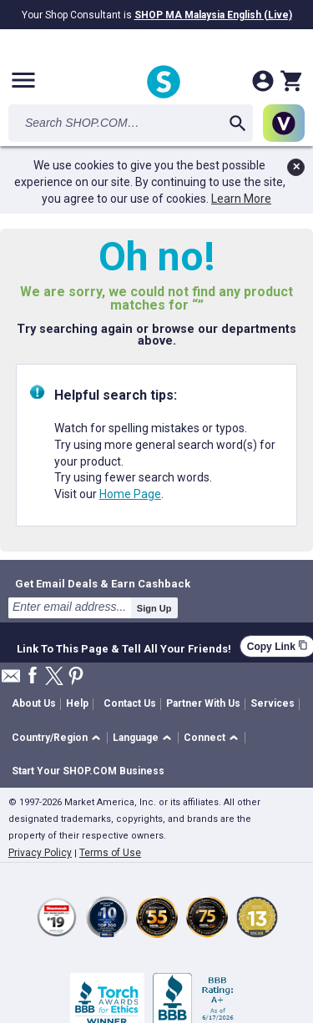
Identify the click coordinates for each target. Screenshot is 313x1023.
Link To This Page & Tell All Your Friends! (124, 646)
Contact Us (129, 703)
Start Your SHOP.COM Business (88, 771)
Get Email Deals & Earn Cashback (102, 583)
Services (272, 703)
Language (136, 737)
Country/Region (50, 737)
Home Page (130, 494)
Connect (204, 737)
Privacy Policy (40, 853)
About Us (34, 703)
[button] (59, 738)
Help (77, 703)
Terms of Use (110, 853)
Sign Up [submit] (154, 608)
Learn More (241, 198)
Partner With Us (203, 703)
